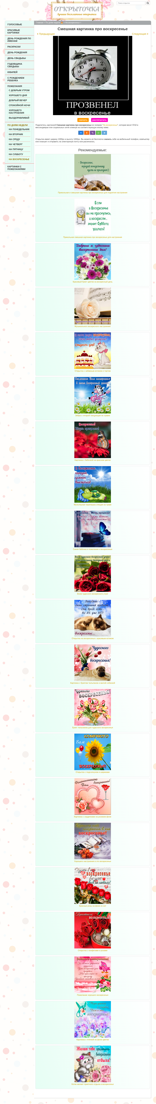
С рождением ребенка (15, 79)
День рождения (17, 52)
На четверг (16, 144)
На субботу (16, 154)
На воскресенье (19, 159)
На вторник (16, 134)
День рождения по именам (19, 39)
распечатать (99, 120)
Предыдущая (47, 33)
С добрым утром (19, 90)
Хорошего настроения (16, 111)
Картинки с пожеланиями (16, 167)
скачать (83, 120)
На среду (14, 139)
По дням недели (17, 125)
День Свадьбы (16, 58)
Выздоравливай (19, 118)
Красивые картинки (13, 31)
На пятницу (16, 149)
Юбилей (12, 72)
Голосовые (14, 24)
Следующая (139, 33)
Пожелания (14, 86)
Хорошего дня (18, 95)
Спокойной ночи (19, 105)
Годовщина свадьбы (14, 65)
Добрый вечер (18, 100)
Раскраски (13, 47)
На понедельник (19, 129)
